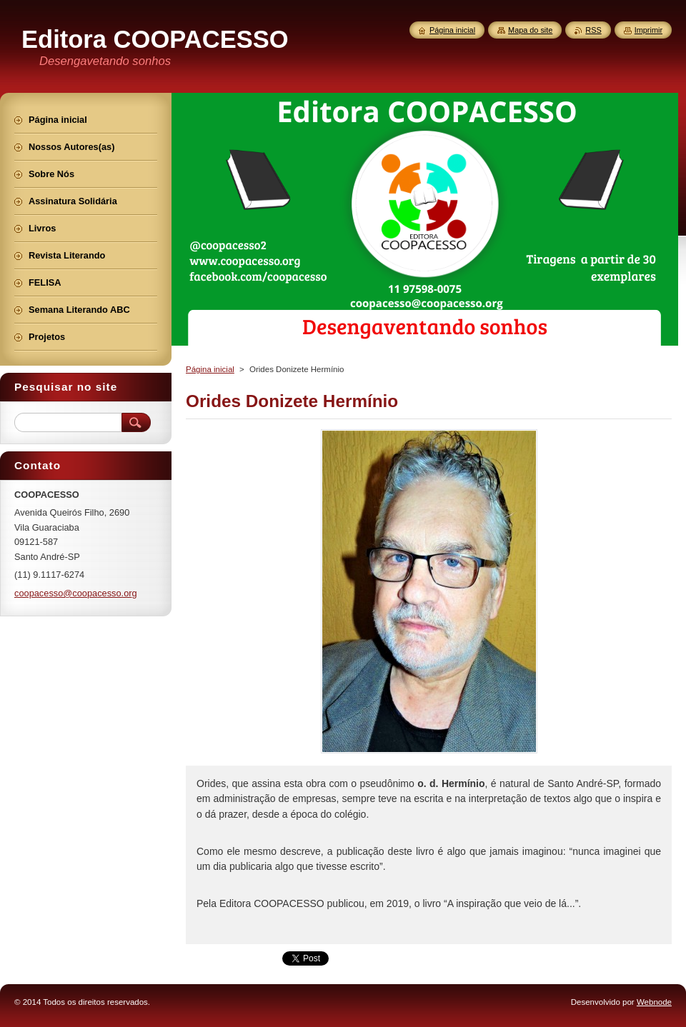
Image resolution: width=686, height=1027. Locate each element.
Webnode (654, 1002)
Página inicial (210, 369)
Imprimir (648, 30)
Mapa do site (530, 30)
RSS (593, 30)
